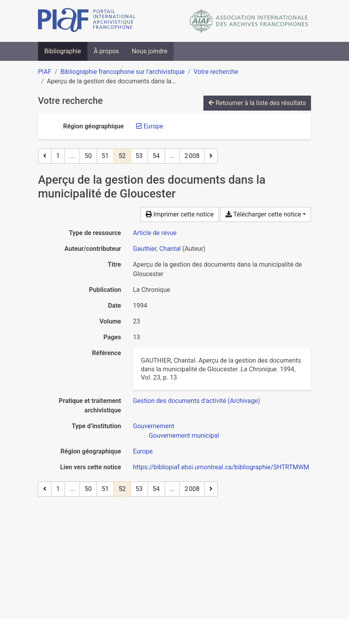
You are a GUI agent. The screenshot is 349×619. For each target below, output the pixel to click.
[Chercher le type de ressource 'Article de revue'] (154, 233)
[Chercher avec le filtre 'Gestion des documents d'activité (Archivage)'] (196, 401)
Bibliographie (62, 51)
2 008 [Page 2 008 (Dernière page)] (191, 156)
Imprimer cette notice (180, 214)
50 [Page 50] (88, 156)
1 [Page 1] (58, 156)
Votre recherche (215, 71)
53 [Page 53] (139, 156)
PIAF (44, 71)
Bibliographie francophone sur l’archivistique (122, 71)
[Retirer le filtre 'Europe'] (153, 126)
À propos (106, 51)
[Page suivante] (211, 156)
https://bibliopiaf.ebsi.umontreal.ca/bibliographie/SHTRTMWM (221, 467)
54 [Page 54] (156, 156)
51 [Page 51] (105, 156)
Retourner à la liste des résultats (257, 103)
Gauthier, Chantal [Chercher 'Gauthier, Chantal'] (157, 248)
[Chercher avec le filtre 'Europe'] (143, 451)
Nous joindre (149, 51)
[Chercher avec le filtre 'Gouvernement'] (153, 426)
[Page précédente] (44, 156)
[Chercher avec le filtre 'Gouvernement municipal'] (184, 435)
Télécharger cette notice (263, 214)
